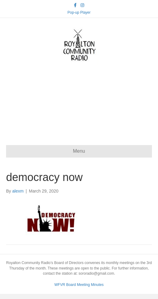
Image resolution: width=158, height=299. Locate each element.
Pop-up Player (79, 12)
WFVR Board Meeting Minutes (79, 285)
